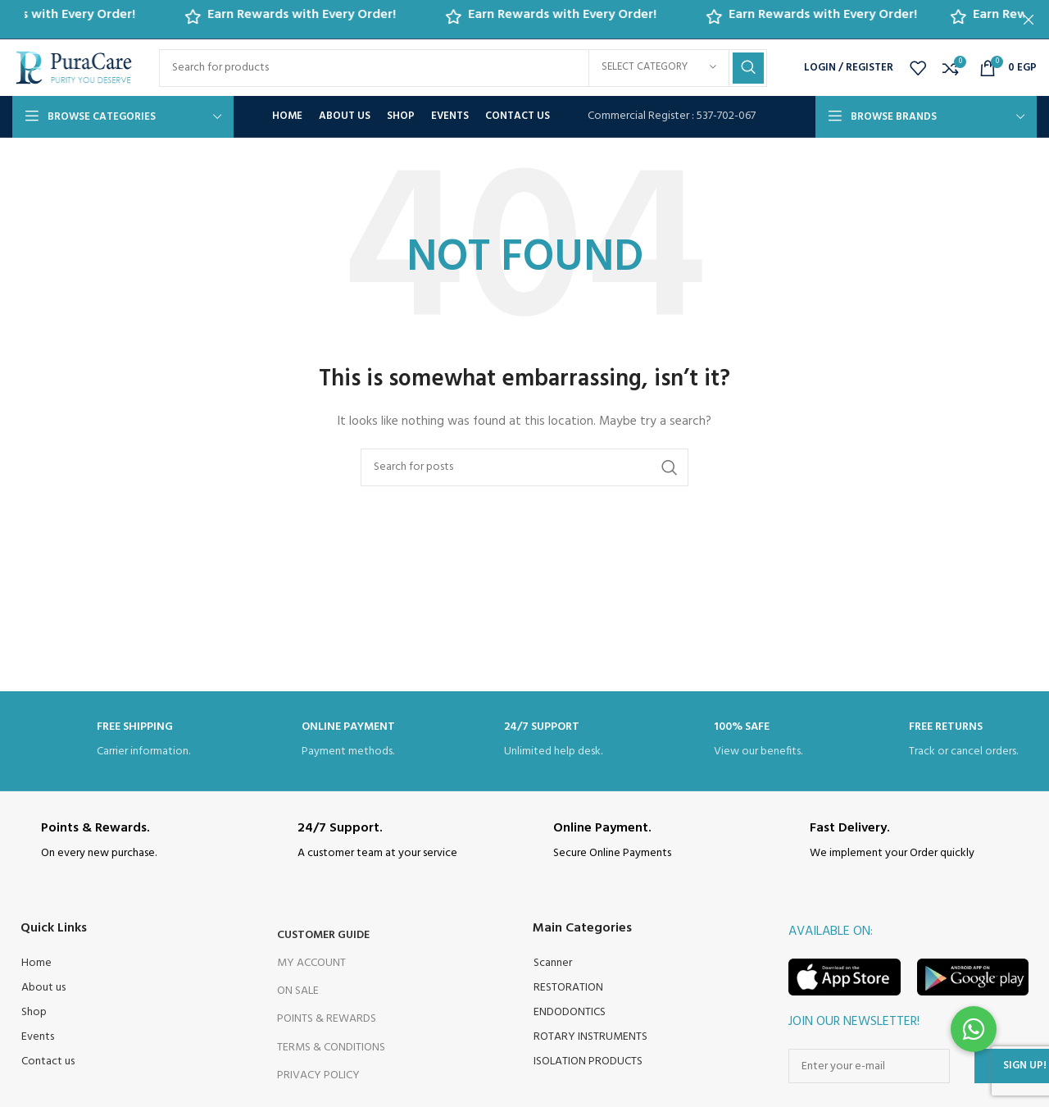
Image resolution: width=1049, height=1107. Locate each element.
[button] (974, 1029)
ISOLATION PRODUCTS (588, 1061)
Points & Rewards (326, 1018)
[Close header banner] (1028, 19)
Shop (34, 1012)
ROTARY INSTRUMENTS (590, 1036)
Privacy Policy (318, 1075)
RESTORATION (568, 987)
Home (36, 963)
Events (37, 1036)
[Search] (463, 68)
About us (43, 987)
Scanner (553, 963)
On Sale (298, 991)
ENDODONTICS (570, 1012)
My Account (311, 963)
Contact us (48, 1061)
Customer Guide (323, 935)
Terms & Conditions (331, 1047)
